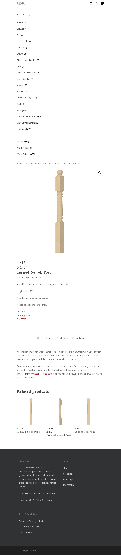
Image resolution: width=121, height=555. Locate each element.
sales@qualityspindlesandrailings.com (34, 373)
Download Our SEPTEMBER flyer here (37, 500)
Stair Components (34, 163)
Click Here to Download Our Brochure (37, 493)
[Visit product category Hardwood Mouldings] (60, 72)
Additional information (70, 338)
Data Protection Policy (29, 526)
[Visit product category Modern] (60, 91)
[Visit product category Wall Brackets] (60, 147)
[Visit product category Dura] (60, 66)
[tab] (43, 338)
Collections (68, 473)
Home (19, 163)
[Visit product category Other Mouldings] (60, 97)
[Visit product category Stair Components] (60, 122)
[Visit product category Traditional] (60, 128)
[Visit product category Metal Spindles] (60, 78)
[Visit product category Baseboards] (60, 22)
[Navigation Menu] (102, 3)
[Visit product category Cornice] (60, 47)
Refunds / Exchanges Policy (32, 521)
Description (44, 338)
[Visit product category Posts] (60, 103)
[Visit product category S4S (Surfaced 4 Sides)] (60, 116)
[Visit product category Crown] (60, 53)
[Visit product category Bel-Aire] (60, 28)
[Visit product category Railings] (60, 110)
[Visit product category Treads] (60, 135)
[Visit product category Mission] (60, 84)
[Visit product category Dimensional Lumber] (60, 59)
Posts (47, 163)
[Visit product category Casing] (60, 34)
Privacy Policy (25, 532)
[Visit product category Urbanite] (60, 141)
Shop (65, 468)
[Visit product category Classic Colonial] (60, 41)
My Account (68, 484)
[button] (99, 172)
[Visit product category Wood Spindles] (60, 153)
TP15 (23, 319)
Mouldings (68, 479)
